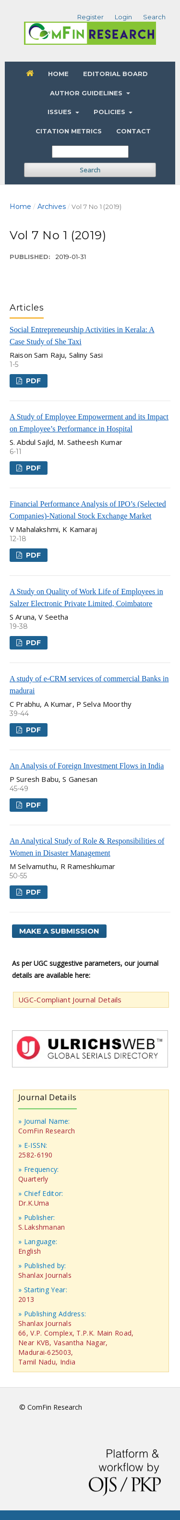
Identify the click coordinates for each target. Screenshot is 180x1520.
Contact (133, 131)
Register (90, 17)
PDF (32, 381)
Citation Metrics (69, 131)
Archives (51, 206)
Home (58, 74)
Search (90, 170)
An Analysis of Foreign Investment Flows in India (87, 766)
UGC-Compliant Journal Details (70, 999)
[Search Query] (90, 151)
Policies (110, 112)
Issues (60, 112)
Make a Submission (59, 930)
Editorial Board (115, 74)
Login (123, 17)
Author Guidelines (87, 93)
